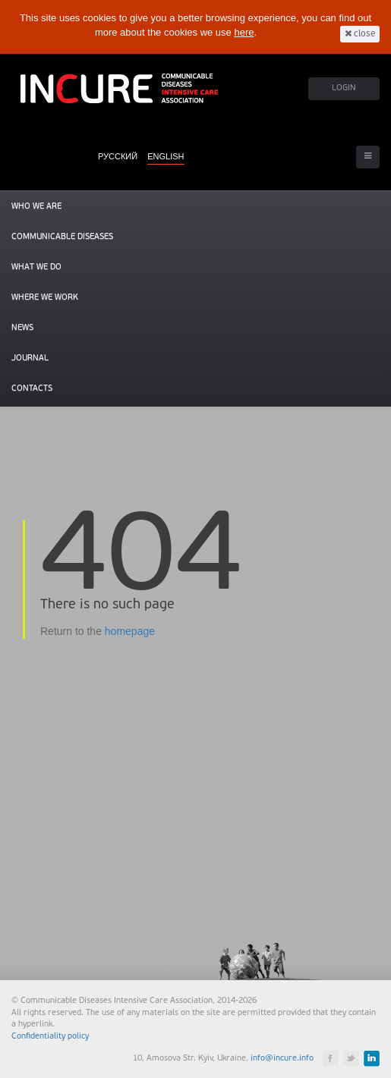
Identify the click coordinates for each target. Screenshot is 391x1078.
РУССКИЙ (117, 156)
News (22, 328)
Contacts (31, 389)
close (360, 34)
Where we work (44, 298)
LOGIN (344, 88)
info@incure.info (282, 1058)
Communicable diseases (62, 237)
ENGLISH (165, 156)
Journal (30, 358)
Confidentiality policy (50, 1036)
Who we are (36, 207)
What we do (36, 267)
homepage (130, 631)
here (244, 32)
